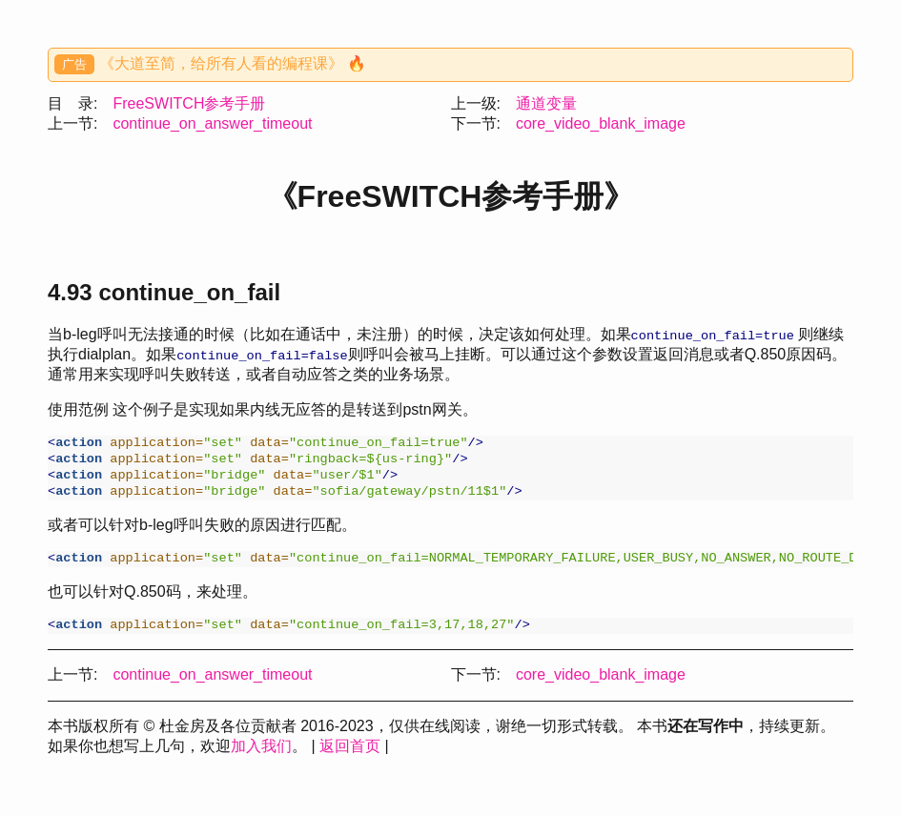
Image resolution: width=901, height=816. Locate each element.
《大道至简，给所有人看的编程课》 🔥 (232, 63)
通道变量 (546, 103)
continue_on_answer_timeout (212, 123)
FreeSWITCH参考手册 (189, 103)
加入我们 (261, 757)
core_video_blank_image (601, 123)
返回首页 (349, 757)
